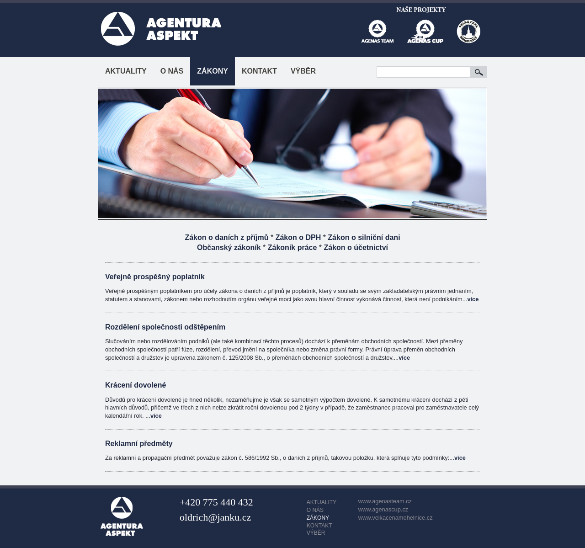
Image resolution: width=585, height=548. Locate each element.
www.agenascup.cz (383, 509)
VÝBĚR (303, 71)
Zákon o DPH (298, 237)
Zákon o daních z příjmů (226, 237)
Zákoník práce (292, 247)
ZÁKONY (212, 71)
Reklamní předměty (139, 443)
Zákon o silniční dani (364, 237)
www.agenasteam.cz (385, 501)
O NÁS (172, 71)
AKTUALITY (126, 71)
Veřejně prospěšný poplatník (155, 277)
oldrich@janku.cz (215, 517)
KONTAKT (259, 71)
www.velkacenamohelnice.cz (395, 517)
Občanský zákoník (229, 247)
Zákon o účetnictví (356, 247)
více (473, 299)
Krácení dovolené (135, 385)
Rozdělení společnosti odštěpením (165, 327)
